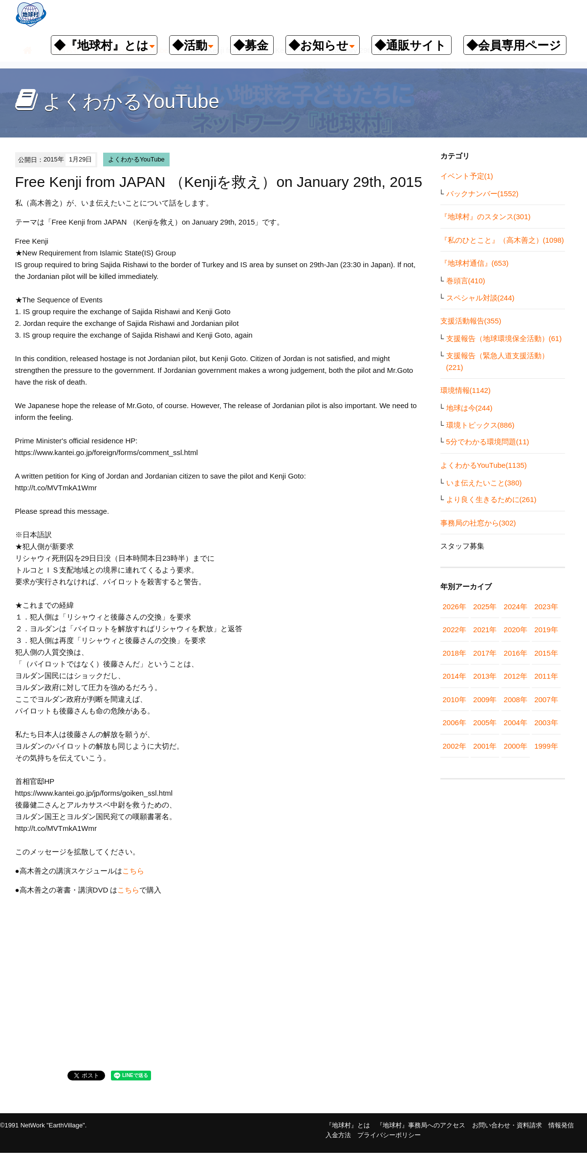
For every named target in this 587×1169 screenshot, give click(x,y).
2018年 (454, 653)
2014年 (454, 676)
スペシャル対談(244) (480, 298)
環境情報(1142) (465, 390)
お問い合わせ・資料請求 (507, 1125)
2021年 (485, 629)
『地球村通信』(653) (474, 263)
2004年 (515, 722)
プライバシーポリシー (389, 1135)
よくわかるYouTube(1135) (483, 465)
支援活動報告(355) (470, 321)
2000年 (515, 746)
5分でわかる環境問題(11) (487, 441)
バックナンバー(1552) (482, 193)
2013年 (485, 676)
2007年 (546, 699)
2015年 (546, 653)
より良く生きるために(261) (491, 499)
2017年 (485, 653)
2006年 (454, 722)
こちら (133, 871)
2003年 (546, 722)
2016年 (515, 653)
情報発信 (561, 1125)
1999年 (546, 746)
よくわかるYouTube (136, 159)
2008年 (515, 699)
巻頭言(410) (465, 280)
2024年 (515, 606)
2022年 (454, 629)
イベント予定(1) (466, 176)
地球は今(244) (469, 408)
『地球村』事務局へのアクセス (420, 1125)
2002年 (454, 746)
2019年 (546, 629)
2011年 (546, 676)
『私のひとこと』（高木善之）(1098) (502, 240)
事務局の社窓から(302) (478, 523)
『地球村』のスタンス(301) (485, 216)
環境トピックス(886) (480, 425)
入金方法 (338, 1135)
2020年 (515, 629)
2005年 (485, 722)
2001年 (485, 746)
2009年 (485, 699)
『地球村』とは (348, 1125)
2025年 (485, 606)
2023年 (546, 606)
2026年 (454, 606)
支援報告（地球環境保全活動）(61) (504, 338)
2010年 (454, 699)
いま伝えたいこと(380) (484, 483)
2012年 (515, 676)
